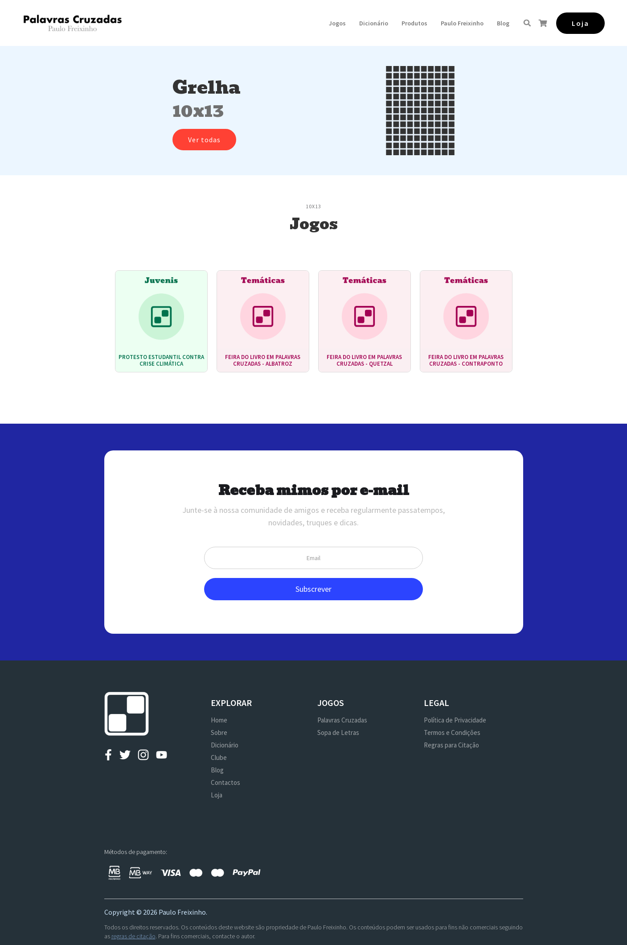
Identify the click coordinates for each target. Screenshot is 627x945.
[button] (337, 23)
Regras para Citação (451, 745)
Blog (503, 23)
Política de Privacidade (455, 720)
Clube (219, 757)
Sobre (219, 732)
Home (219, 720)
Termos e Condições (452, 732)
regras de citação (133, 936)
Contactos (225, 782)
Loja (216, 795)
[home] (72, 23)
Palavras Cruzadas (342, 720)
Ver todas (204, 139)
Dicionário (373, 23)
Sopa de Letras (338, 732)
